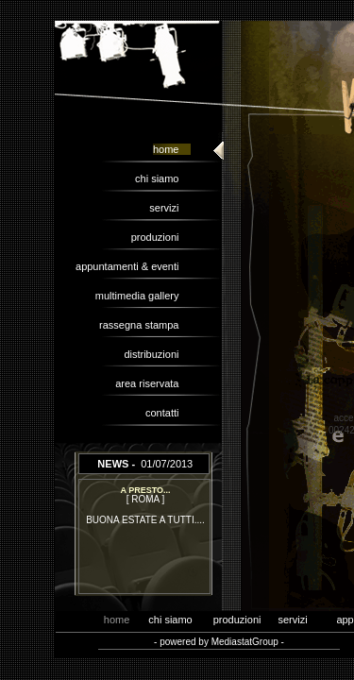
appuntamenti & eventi (133, 266)
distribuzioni (157, 354)
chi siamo (163, 178)
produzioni (161, 237)
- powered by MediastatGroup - (219, 642)
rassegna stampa (145, 325)
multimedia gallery (143, 295)
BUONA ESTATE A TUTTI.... (145, 520)
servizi (169, 207)
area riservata (152, 383)
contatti (168, 412)
